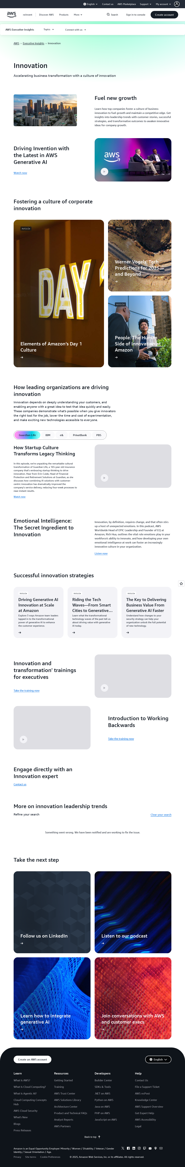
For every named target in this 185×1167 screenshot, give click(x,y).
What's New (21, 1117)
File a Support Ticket (147, 1086)
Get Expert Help (144, 1113)
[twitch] (144, 1149)
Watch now (20, 172)
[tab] (27, 435)
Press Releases (22, 1130)
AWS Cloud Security (25, 1110)
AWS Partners (62, 1126)
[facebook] (128, 1149)
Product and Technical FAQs (70, 1113)
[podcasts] (155, 1149)
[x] (123, 1149)
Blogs (17, 1124)
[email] (161, 1149)
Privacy (17, 1156)
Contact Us (141, 1080)
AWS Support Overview (149, 1106)
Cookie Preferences (50, 1156)
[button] (179, 4)
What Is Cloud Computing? (30, 1086)
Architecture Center (65, 1106)
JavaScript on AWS (106, 1119)
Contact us (20, 784)
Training (59, 1086)
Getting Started (63, 1080)
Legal (138, 1126)
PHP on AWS (102, 1113)
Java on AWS (102, 1106)
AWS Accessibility (145, 1119)
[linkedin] (133, 1149)
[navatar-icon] (177, 4)
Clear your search (161, 814)
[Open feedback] (181, 584)
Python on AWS (104, 1100)
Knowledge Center (146, 1100)
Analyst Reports (63, 1119)
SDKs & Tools (103, 1086)
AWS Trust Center (64, 1093)
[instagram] (139, 1149)
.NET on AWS (102, 1093)
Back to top (92, 1137)
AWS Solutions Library (67, 1100)
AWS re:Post (142, 1093)
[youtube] (150, 1149)
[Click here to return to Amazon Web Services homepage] (11, 16)
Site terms (30, 1156)
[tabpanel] (92, 472)
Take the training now (26, 690)
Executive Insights (33, 43)
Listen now (101, 553)
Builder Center (103, 1080)
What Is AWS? (22, 1080)
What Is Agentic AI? (25, 1093)
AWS (16, 43)
